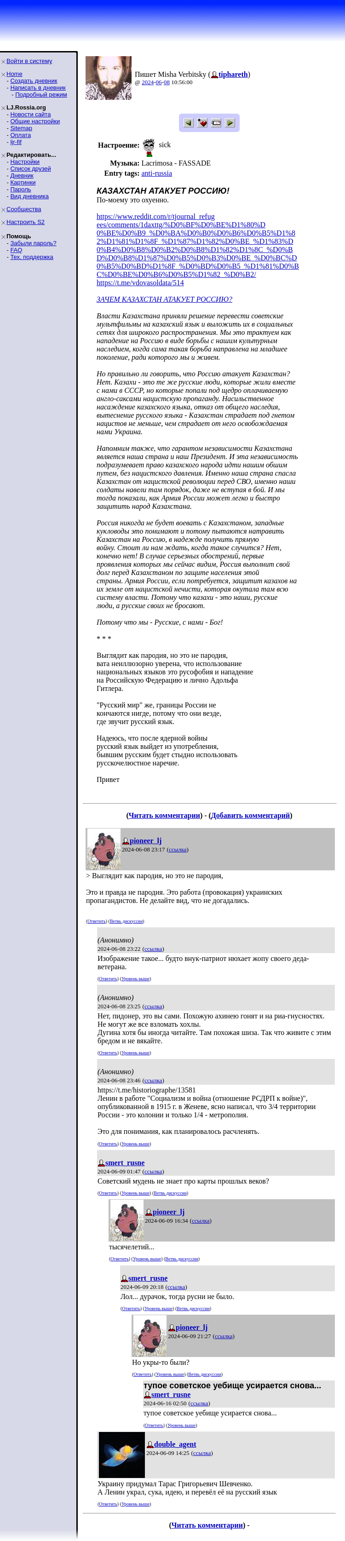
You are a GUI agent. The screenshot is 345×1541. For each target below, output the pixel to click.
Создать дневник (33, 80)
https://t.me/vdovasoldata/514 (140, 283)
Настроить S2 (25, 221)
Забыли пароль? (33, 243)
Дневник (21, 175)
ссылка (178, 849)
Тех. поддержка (31, 256)
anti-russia (156, 173)
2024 (148, 82)
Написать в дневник (37, 87)
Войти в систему (29, 61)
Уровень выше (135, 978)
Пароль (20, 189)
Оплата (20, 135)
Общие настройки (35, 121)
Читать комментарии (164, 815)
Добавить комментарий (250, 815)
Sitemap (21, 128)
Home (14, 73)
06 (159, 82)
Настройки (25, 161)
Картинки (22, 182)
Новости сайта (30, 114)
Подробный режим (41, 94)
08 (167, 82)
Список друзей (30, 168)
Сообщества (23, 209)
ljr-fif (16, 141)
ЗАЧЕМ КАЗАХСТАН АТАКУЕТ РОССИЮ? (164, 299)
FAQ (16, 250)
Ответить (96, 921)
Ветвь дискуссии (126, 921)
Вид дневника (29, 196)
